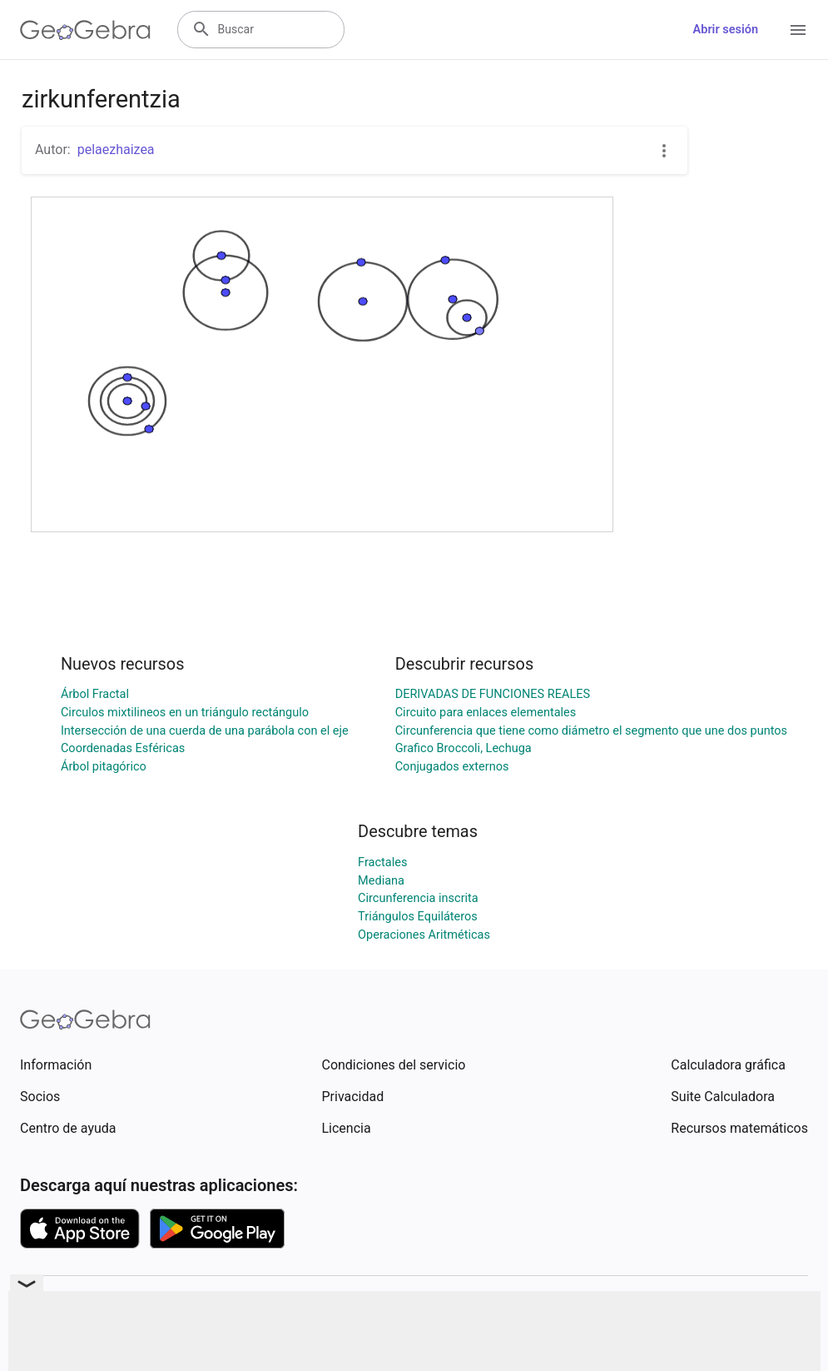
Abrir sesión (725, 29)
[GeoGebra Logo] (85, 30)
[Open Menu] (798, 30)
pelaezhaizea (116, 149)
